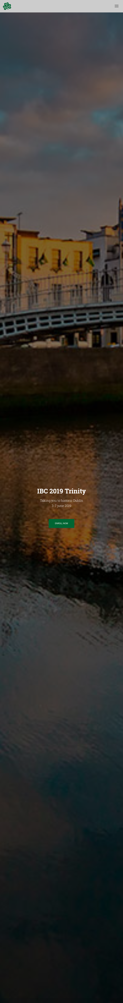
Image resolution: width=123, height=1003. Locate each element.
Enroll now (61, 523)
